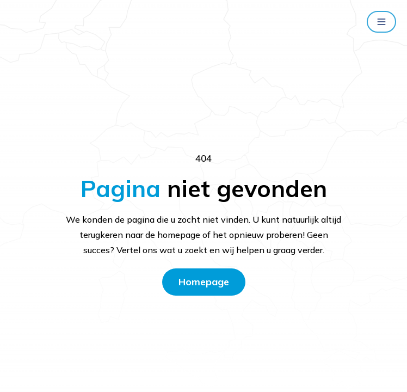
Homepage (203, 281)
